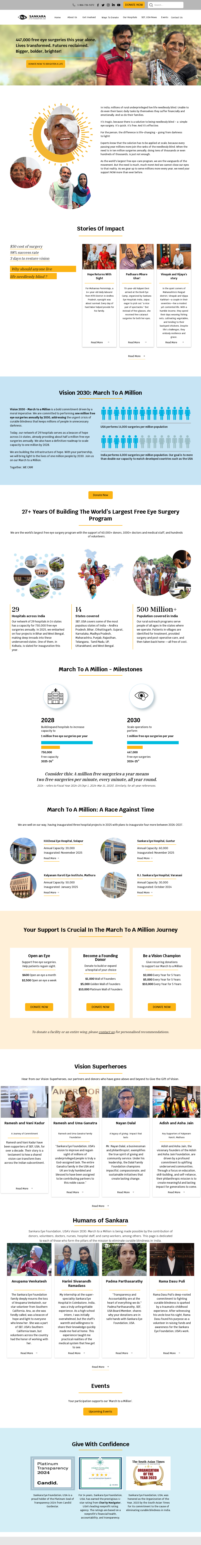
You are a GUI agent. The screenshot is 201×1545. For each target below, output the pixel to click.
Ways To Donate (110, 17)
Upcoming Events (100, 1411)
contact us (107, 1032)
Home (58, 17)
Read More (97, 342)
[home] (32, 17)
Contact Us (177, 17)
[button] (75, 17)
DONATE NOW (100, 1007)
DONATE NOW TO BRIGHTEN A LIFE (46, 64)
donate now (134, 5)
